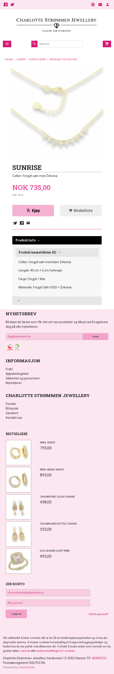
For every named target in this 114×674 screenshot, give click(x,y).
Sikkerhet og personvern (23, 378)
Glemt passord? (98, 614)
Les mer (25, 650)
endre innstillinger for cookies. (56, 650)
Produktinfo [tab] (25, 240)
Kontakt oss (14, 417)
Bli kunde (12, 408)
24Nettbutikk (27, 667)
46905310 (99, 658)
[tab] (57, 301)
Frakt (9, 369)
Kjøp (33, 210)
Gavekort (12, 413)
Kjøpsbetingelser (17, 373)
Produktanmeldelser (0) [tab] (37, 252)
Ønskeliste (81, 210)
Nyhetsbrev (14, 383)
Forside (9, 59)
